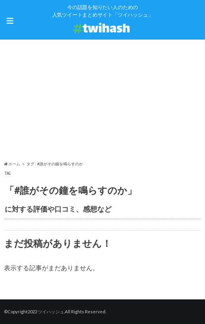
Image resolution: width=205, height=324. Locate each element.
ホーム (12, 163)
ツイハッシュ (51, 311)
